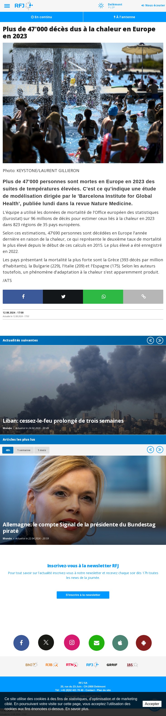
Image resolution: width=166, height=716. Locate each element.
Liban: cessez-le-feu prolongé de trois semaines (63, 420)
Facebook (21, 642)
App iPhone (120, 642)
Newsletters (97, 642)
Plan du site (104, 690)
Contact (90, 690)
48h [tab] (8, 450)
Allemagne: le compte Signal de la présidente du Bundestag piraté (79, 527)
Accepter (152, 704)
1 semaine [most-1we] (23, 450)
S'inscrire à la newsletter (83, 595)
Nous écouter (155, 5)
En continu (41, 17)
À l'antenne (124, 17)
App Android (144, 642)
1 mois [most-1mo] (42, 450)
